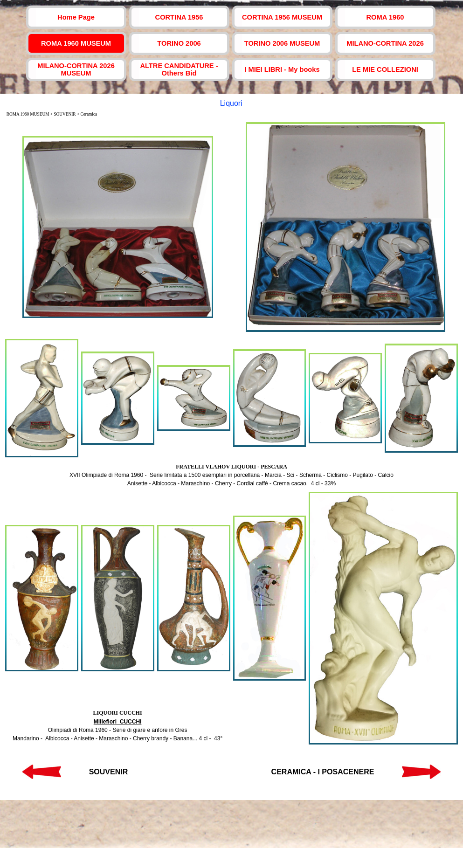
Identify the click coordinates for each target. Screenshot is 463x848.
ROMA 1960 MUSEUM (76, 43)
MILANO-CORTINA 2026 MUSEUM (76, 69)
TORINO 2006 (178, 43)
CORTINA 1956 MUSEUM (282, 17)
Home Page (76, 17)
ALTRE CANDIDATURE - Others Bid (179, 69)
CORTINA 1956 (179, 17)
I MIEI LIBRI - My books (281, 69)
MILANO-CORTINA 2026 (385, 43)
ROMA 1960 (385, 17)
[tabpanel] (232, 475)
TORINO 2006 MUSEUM (282, 43)
